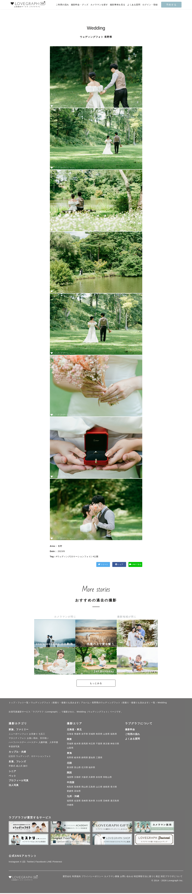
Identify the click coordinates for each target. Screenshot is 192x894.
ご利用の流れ (62, 5)
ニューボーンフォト (18, 735)
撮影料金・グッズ (79, 5)
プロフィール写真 (19, 781)
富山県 (77, 768)
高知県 (77, 792)
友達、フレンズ (17, 762)
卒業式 (12, 766)
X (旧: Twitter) (27, 862)
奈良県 (99, 778)
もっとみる (96, 684)
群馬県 (84, 744)
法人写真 (14, 786)
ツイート (79, 564)
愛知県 (92, 758)
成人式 (19, 766)
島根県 (77, 787)
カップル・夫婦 (17, 752)
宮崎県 (106, 801)
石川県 (84, 768)
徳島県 (106, 787)
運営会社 (67, 877)
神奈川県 (114, 744)
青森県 (77, 735)
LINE (49, 862)
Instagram (14, 862)
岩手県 (84, 735)
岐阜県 (77, 758)
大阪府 (84, 778)
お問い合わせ (126, 877)
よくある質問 (133, 5)
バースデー (32, 743)
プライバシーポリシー (92, 877)
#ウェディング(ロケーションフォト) (73, 556)
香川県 (113, 787)
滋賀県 (70, 778)
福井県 (92, 768)
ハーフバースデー (17, 743)
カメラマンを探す (99, 5)
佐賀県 (77, 801)
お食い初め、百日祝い (38, 739)
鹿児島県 (114, 801)
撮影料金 (130, 730)
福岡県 (70, 801)
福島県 (113, 735)
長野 (60, 546)
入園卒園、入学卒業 (48, 743)
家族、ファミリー (19, 730)
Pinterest (57, 862)
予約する (171, 4)
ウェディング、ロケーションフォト (33, 757)
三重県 (99, 758)
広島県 (92, 787)
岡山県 (84, 787)
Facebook (40, 862)
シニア (12, 772)
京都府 (77, 778)
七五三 (42, 735)
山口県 (99, 787)
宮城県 (92, 735)
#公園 (95, 556)
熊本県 (92, 801)
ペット (12, 776)
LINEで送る (130, 564)
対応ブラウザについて (172, 877)
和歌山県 (107, 778)
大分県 (99, 801)
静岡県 (84, 758)
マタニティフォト (17, 739)
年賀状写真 (14, 747)
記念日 (12, 757)
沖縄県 (70, 805)
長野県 (70, 758)
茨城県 (70, 744)
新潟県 (70, 768)
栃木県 (77, 744)
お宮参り (33, 735)
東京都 (106, 744)
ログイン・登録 (150, 5)
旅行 (25, 766)
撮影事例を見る (117, 5)
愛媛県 (70, 792)
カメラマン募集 (111, 877)
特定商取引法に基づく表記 (147, 877)
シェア (105, 564)
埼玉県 (92, 744)
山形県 (106, 735)
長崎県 (84, 801)
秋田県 (99, 735)
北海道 (70, 735)
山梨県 (70, 748)
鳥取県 (70, 787)
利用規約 (76, 877)
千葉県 (99, 744)
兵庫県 (92, 778)
